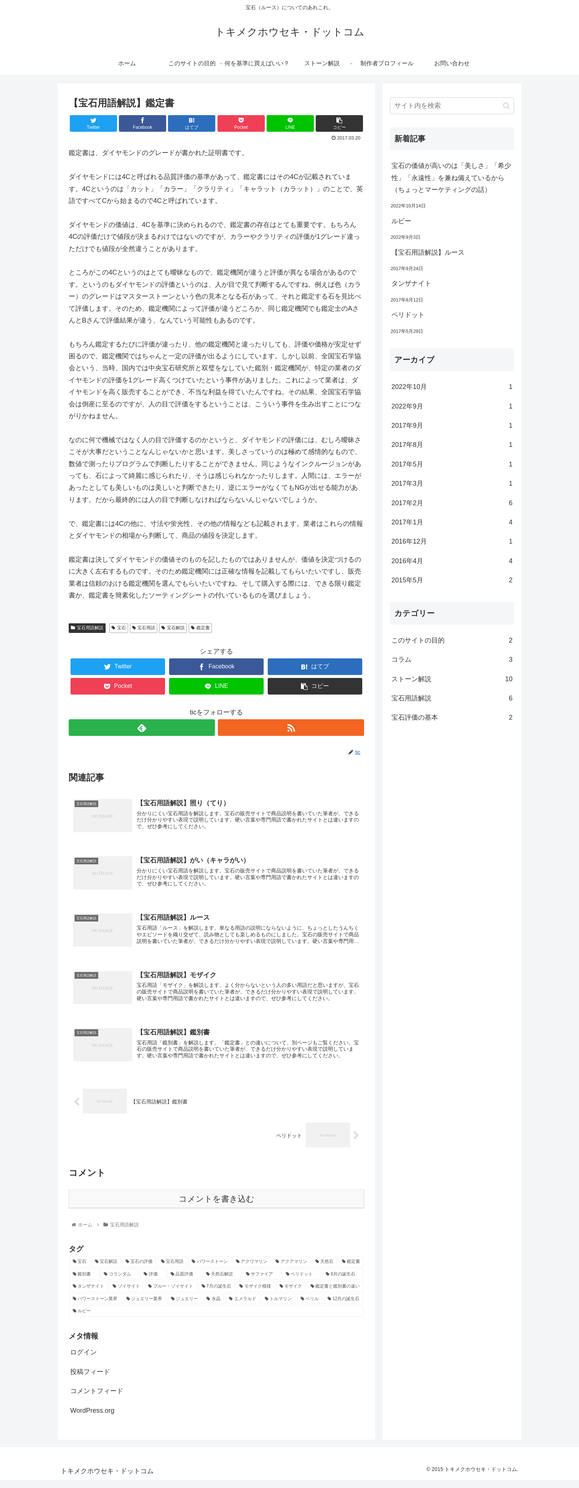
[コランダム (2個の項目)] (119, 1282)
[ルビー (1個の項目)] (216, 1319)
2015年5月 (452, 580)
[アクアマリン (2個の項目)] (291, 1269)
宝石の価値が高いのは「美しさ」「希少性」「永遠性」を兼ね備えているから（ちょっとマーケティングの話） (451, 177)
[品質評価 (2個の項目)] (184, 1282)
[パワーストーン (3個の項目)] (209, 1269)
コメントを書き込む (216, 1207)
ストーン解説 (452, 679)
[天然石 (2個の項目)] (324, 1269)
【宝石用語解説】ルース (428, 252)
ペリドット (408, 314)
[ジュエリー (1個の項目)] (185, 1306)
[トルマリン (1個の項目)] (278, 1306)
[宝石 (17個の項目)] (79, 1269)
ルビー (401, 221)
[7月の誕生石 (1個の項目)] (216, 1294)
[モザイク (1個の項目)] (291, 1294)
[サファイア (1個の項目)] (262, 1282)
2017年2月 (452, 503)
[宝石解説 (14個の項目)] (106, 1269)
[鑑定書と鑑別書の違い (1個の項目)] (335, 1294)
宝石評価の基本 (452, 717)
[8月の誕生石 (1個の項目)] (342, 1282)
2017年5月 (452, 464)
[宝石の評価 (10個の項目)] (139, 1269)
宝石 (119, 627)
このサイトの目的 (452, 640)
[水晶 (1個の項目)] (213, 1306)
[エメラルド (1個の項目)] (243, 1306)
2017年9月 (452, 425)
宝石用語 (143, 627)
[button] (506, 105)
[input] (452, 105)
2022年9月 (452, 406)
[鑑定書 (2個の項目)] (351, 1269)
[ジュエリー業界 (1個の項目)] (144, 1306)
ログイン (83, 1360)
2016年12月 (452, 541)
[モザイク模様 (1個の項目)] (255, 1294)
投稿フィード (90, 1379)
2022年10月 (452, 387)
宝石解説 (173, 627)
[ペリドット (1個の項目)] (301, 1282)
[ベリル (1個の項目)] (310, 1306)
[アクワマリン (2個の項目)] (252, 1269)
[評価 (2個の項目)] (152, 1282)
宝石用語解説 (87, 627)
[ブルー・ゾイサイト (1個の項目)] (170, 1294)
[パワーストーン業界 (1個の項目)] (95, 1306)
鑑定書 (200, 627)
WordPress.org (92, 1418)
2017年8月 (452, 445)
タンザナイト (411, 283)
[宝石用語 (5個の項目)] (172, 1269)
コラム (452, 659)
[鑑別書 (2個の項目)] (84, 1282)
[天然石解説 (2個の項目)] (222, 1282)
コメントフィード (96, 1399)
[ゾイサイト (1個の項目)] (126, 1294)
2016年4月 (452, 561)
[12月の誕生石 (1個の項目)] (343, 1306)
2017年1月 (452, 522)
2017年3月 (452, 483)
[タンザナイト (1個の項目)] (88, 1294)
